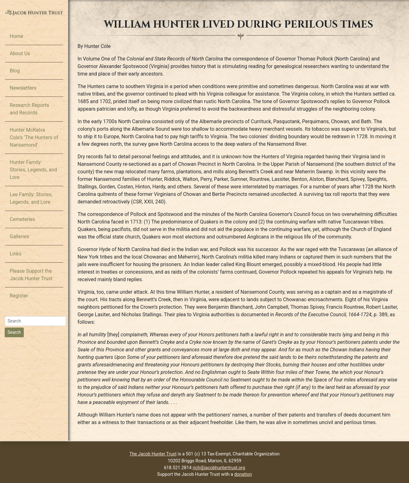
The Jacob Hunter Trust (153, 454)
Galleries (19, 236)
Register (19, 296)
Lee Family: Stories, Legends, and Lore (31, 198)
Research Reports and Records (29, 109)
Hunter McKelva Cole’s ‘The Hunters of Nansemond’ (34, 137)
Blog (15, 71)
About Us (20, 53)
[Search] (35, 321)
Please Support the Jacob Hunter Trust (31, 274)
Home (16, 36)
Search (14, 332)
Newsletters (23, 88)
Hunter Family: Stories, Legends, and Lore (33, 169)
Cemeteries (22, 219)
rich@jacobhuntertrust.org (219, 467)
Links (16, 254)
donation (243, 474)
